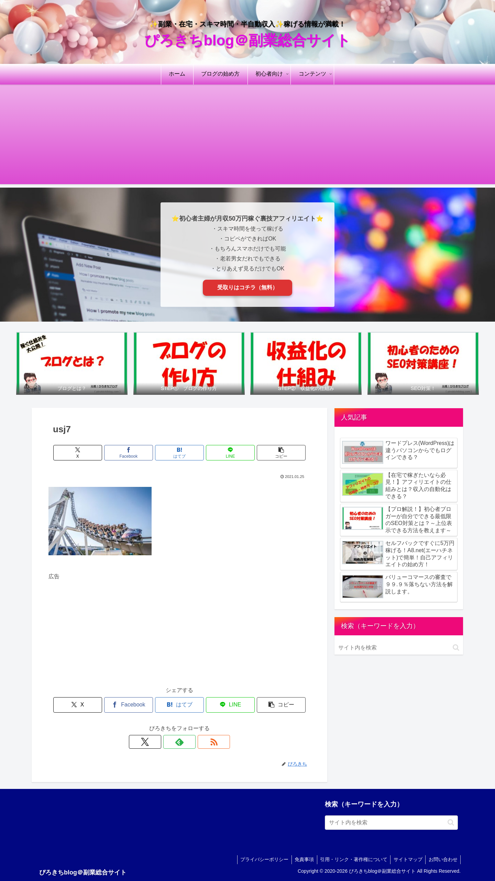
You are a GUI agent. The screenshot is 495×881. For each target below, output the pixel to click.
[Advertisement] (247, 136)
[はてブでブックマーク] (179, 452)
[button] (267, 452)
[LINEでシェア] (223, 452)
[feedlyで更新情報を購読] (179, 742)
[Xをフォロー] (163, 742)
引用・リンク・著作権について (351, 859)
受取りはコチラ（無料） (247, 287)
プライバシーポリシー (259, 859)
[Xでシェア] (91, 452)
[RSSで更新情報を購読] (195, 742)
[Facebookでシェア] (135, 452)
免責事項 (300, 859)
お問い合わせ (442, 859)
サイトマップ (406, 859)
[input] (398, 648)
